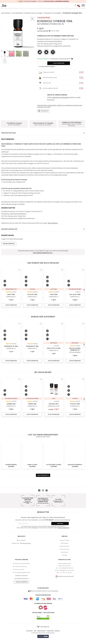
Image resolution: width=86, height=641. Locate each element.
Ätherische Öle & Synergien (33, 13)
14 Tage (58, 480)
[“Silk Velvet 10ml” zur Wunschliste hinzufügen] (83, 268)
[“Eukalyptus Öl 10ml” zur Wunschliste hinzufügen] (62, 322)
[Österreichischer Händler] (45, 587)
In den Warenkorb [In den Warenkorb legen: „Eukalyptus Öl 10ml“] (54, 357)
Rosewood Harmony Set (50, 77)
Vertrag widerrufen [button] (21, 561)
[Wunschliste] (75, 5)
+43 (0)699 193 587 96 (66, 547)
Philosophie (64, 522)
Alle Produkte (5, 13)
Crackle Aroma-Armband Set (75, 331)
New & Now (47, 105)
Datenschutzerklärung (63, 506)
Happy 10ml (11, 276)
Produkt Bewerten (8, 242)
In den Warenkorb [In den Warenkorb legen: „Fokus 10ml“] (54, 303)
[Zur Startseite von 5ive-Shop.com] (43, 605)
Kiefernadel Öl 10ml (11, 328)
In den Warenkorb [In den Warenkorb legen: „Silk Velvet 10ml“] (75, 303)
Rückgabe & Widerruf (21, 557)
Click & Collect (18, 548)
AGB (35, 610)
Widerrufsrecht (41, 610)
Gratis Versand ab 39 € (21, 542)
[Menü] (83, 5)
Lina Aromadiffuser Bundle (50, 88)
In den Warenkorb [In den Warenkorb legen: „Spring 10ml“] (32, 411)
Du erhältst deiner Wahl (43, 480)
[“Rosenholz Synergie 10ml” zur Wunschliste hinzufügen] (46, 66)
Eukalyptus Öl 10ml (53, 330)
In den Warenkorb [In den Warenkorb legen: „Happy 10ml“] (11, 303)
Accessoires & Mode (53, 445)
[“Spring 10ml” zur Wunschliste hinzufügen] (41, 376)
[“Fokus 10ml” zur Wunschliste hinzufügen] (62, 268)
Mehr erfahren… (53, 221)
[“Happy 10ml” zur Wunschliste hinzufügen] (19, 268)
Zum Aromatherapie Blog (43, 251)
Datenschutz (50, 610)
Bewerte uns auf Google (65, 555)
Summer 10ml (11, 384)
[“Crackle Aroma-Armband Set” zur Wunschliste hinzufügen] (83, 322)
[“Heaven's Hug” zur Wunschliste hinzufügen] (62, 376)
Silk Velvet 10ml (75, 276)
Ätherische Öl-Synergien (53, 13)
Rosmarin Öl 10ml (32, 328)
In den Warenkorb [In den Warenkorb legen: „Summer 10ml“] (11, 411)
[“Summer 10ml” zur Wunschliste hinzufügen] (19, 376)
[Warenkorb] (78, 5)
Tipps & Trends (64, 519)
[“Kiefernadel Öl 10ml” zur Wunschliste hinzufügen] (19, 322)
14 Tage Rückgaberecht (21, 551)
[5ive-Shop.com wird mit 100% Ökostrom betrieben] (43, 596)
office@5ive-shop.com (66, 549)
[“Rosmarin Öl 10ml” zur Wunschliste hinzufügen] (41, 322)
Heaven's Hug (47, 83)
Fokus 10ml (53, 276)
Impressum (64, 531)
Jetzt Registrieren (25, 522)
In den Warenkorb (58, 63)
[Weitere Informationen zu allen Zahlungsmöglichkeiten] (43, 578)
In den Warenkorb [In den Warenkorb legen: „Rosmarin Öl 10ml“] (32, 357)
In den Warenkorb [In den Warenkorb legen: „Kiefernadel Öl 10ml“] (11, 357)
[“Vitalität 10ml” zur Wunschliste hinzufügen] (41, 268)
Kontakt (64, 534)
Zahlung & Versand (21, 554)
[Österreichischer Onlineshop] (41, 587)
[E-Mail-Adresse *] (34, 502)
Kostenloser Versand (27, 479)
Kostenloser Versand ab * (61, 59)
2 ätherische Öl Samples (60, 97)
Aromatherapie (17, 13)
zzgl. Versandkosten (44, 30)
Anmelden (21, 519)
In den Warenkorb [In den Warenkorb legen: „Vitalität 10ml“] (32, 303)
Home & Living (32, 445)
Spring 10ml (32, 384)
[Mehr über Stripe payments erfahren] (43, 615)
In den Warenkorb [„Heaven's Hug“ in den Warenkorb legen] (54, 411)
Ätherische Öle (64, 525)
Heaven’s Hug (53, 402)
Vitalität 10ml (32, 276)
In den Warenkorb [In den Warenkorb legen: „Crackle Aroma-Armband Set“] (75, 357)
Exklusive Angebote (75, 445)
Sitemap (57, 610)
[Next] (83, 288)
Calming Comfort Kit (48, 72)
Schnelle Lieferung (20, 545)
